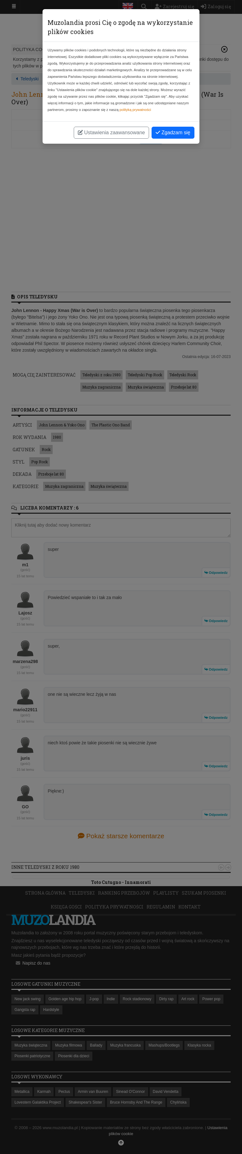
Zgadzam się (173, 132)
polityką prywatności (135, 110)
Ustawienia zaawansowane (111, 132)
